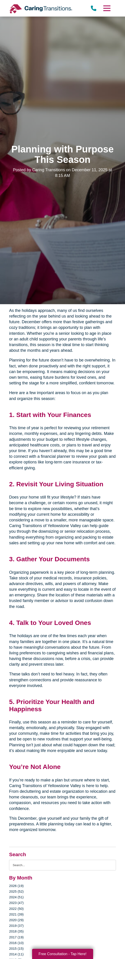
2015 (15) (16, 948)
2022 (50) (16, 909)
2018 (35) (16, 931)
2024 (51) (16, 897)
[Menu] (106, 8)
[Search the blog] (62, 865)
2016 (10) (16, 943)
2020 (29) (16, 920)
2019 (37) (16, 926)
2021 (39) (16, 914)
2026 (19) (16, 886)
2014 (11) (16, 954)
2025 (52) (16, 891)
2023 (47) (16, 903)
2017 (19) (16, 937)
